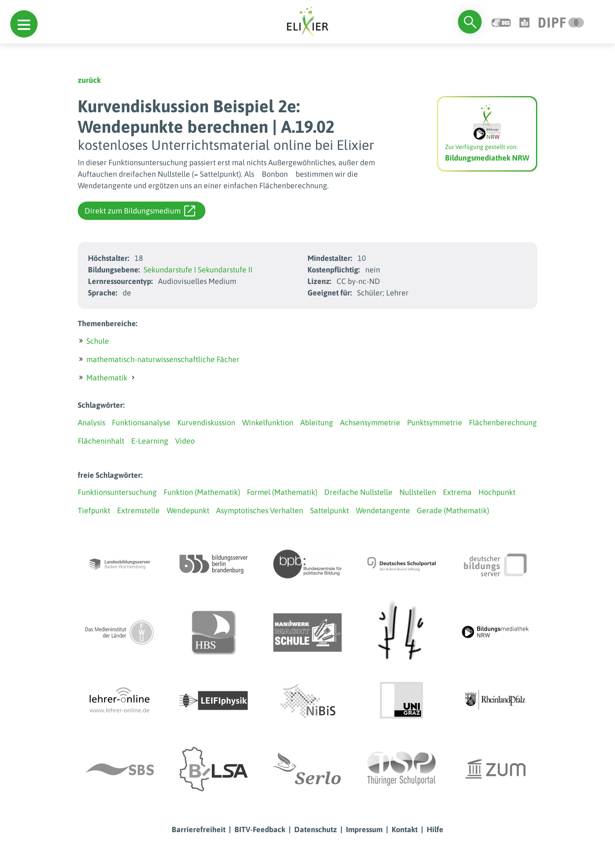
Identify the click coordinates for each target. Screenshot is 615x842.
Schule (97, 340)
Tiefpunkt (94, 510)
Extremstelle (138, 510)
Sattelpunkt (329, 510)
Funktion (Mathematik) (202, 492)
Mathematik (106, 377)
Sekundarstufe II (225, 269)
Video (185, 440)
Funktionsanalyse (141, 422)
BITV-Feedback (259, 829)
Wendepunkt (188, 510)
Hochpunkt (496, 492)
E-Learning (149, 440)
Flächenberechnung (503, 422)
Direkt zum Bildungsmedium (140, 210)
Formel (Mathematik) (282, 492)
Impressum (364, 829)
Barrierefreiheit (199, 829)
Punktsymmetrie (434, 422)
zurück (89, 80)
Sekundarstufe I (170, 269)
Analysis (91, 422)
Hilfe (435, 829)
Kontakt (405, 829)
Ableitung (316, 422)
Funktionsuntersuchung (117, 492)
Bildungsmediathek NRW (487, 157)
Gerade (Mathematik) (453, 510)
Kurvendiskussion (206, 422)
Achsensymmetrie (370, 422)
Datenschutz (315, 829)
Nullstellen (417, 492)
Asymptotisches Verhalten (259, 510)
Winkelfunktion (267, 422)
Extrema (457, 492)
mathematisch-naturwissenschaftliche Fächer (163, 359)
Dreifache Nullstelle (358, 492)
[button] (24, 24)
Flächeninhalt (101, 440)
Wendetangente (383, 510)
